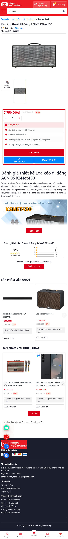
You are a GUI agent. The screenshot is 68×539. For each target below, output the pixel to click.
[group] (34, 56)
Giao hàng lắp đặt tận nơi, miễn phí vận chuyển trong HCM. (29, 140)
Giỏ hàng (34, 535)
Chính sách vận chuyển (11, 512)
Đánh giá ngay (34, 266)
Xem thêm (34, 413)
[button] (64, 315)
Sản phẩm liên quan (15, 279)
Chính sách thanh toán (10, 499)
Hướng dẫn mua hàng (10, 509)
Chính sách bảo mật (9, 503)
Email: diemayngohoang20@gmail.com (17, 477)
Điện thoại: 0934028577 (11, 473)
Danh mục (20, 537)
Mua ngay (34, 152)
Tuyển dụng (6, 491)
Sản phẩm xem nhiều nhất (21, 348)
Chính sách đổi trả (8, 506)
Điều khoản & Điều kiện (11, 488)
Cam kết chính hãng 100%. (17, 135)
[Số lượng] (12, 118)
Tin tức (47, 537)
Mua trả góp (49, 160)
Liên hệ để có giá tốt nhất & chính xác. (21, 130)
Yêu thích (61, 537)
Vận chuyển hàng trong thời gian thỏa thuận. (24, 144)
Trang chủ (7, 537)
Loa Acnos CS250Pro (44, 314)
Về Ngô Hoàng (7, 485)
